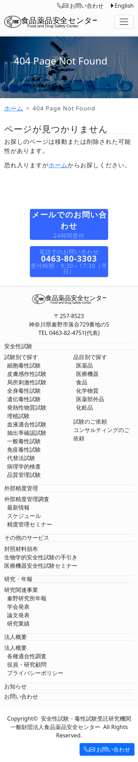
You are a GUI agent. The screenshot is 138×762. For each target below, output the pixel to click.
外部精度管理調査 (26, 499)
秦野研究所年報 (26, 598)
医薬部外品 (90, 399)
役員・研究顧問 (26, 664)
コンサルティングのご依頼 (101, 434)
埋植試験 (18, 416)
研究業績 (18, 623)
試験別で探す (21, 357)
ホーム (13, 108)
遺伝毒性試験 (24, 399)
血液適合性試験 (26, 424)
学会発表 (18, 607)
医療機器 (87, 374)
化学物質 (87, 391)
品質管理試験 (24, 475)
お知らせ (15, 686)
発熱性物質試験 (26, 407)
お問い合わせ (107, 749)
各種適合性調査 (26, 656)
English (121, 5)
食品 (81, 382)
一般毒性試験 (24, 441)
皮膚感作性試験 (26, 374)
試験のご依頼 (90, 421)
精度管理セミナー (29, 524)
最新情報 (18, 507)
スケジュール (24, 516)
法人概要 (15, 648)
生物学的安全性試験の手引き (40, 557)
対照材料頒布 (21, 549)
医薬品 (84, 365)
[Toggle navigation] (124, 22)
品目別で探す (90, 357)
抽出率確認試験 (26, 433)
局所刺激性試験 (26, 382)
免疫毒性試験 (24, 449)
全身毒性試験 (24, 391)
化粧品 (84, 407)
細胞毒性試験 (24, 365)
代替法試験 (21, 458)
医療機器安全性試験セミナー (40, 565)
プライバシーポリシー (35, 673)
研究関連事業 (21, 590)
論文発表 (18, 615)
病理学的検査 (24, 466)
